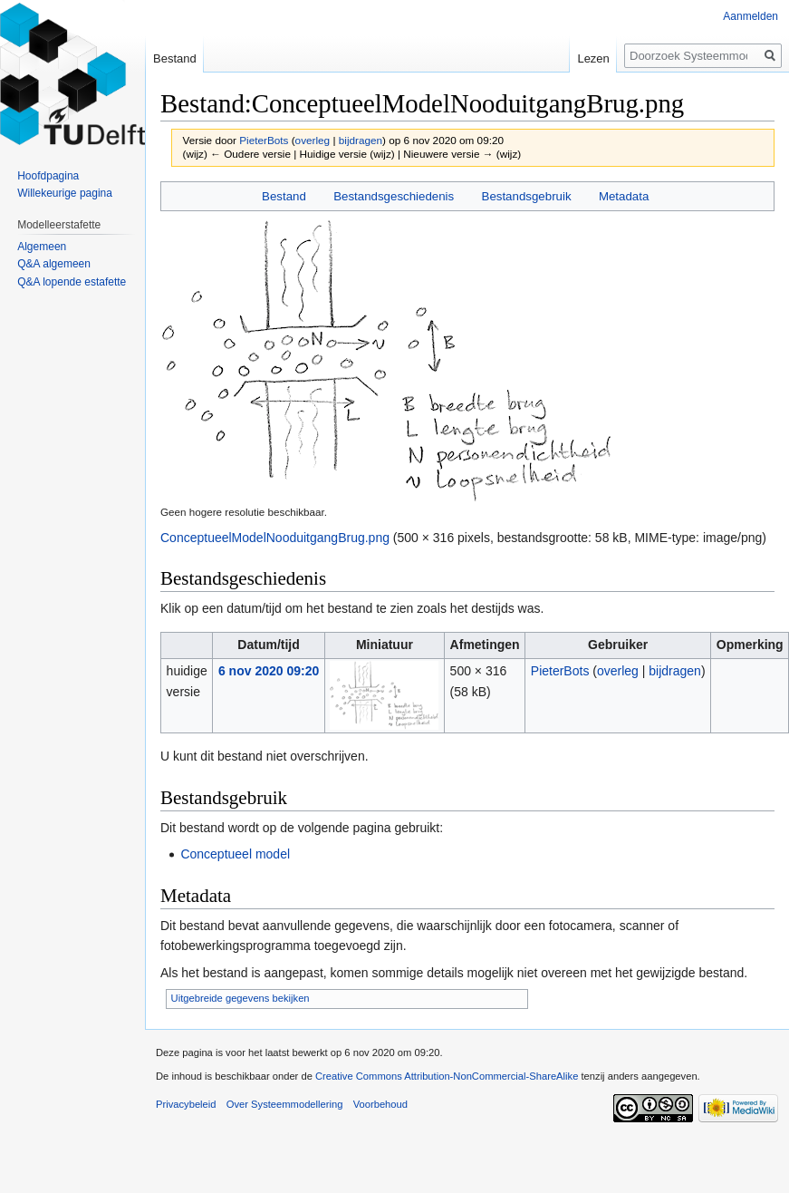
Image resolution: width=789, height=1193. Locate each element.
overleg (313, 140)
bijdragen (360, 140)
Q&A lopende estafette (71, 282)
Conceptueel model (235, 854)
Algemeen (41, 246)
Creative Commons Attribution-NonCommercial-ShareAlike (446, 1076)
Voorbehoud (380, 1104)
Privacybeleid (186, 1104)
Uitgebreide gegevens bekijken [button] (240, 998)
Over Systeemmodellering (284, 1104)
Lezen (593, 58)
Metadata (624, 196)
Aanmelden (750, 16)
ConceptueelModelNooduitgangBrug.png (275, 537)
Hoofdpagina (48, 176)
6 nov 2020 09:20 (268, 671)
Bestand (284, 196)
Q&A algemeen (54, 263)
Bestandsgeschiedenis (393, 196)
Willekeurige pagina (64, 193)
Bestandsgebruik (527, 196)
